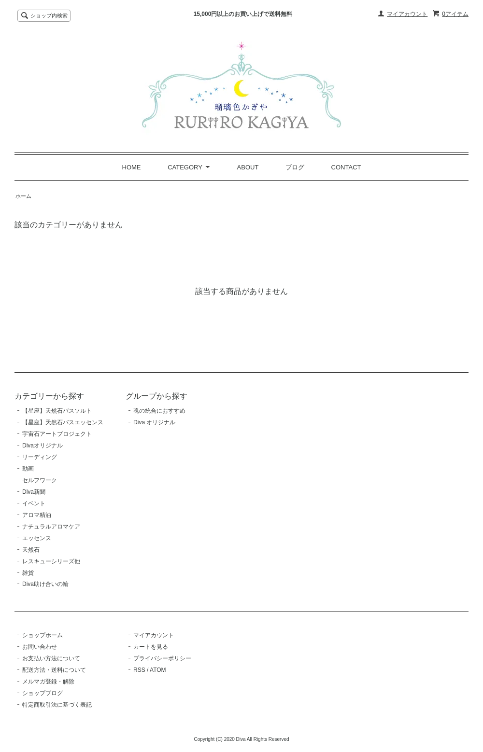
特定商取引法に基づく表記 (57, 704)
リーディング (39, 457)
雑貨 (28, 573)
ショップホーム (42, 635)
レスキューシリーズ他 (51, 561)
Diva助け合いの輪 (45, 584)
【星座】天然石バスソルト (57, 410)
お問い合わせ (39, 646)
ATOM (158, 670)
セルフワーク (39, 480)
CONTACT (346, 167)
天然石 (31, 549)
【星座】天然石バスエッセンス (62, 422)
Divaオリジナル (42, 445)
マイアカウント (407, 14)
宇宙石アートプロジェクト (57, 434)
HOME (131, 167)
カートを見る (150, 646)
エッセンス (36, 538)
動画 (28, 468)
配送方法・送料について (54, 670)
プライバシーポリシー (162, 658)
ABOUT (248, 167)
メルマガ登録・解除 (48, 681)
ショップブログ (42, 693)
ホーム (23, 196)
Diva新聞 (33, 491)
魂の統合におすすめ (159, 410)
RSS (139, 670)
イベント (33, 503)
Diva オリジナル (154, 422)
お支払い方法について (51, 658)
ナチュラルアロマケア (51, 526)
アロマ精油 (36, 515)
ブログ (294, 167)
